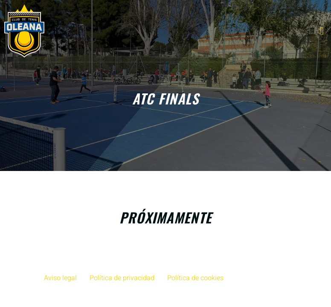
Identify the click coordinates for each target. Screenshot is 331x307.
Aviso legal (60, 278)
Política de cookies (195, 278)
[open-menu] (322, 31)
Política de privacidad (122, 278)
